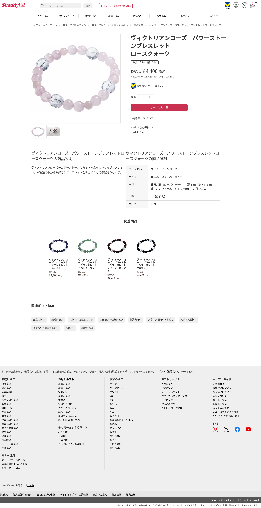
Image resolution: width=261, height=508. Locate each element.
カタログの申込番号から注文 (118, 6)
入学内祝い (43, 16)
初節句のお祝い (10, 400)
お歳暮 (113, 424)
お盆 (112, 408)
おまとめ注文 (168, 404)
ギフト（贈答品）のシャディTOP (176, 371)
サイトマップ (67, 494)
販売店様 (130, 494)
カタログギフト (67, 16)
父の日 (113, 400)
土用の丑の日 (117, 444)
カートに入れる (159, 107)
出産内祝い (90, 16)
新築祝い (6, 404)
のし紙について (221, 400)
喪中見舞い (115, 448)
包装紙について (221, 404)
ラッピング (167, 400)
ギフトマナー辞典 (11, 468)
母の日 (113, 396)
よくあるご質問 (221, 408)
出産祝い (185, 16)
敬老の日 (114, 416)
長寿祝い (6, 412)
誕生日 (5, 396)
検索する (42, 6)
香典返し (161, 16)
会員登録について (222, 388)
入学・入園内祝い (67, 408)
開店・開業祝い (10, 428)
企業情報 (83, 494)
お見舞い (63, 436)
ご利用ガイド (220, 384)
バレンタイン (117, 388)
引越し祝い (7, 408)
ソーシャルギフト (170, 392)
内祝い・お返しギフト (81, 319)
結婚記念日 (87, 328)
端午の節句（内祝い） (69, 420)
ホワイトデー (117, 392)
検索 (88, 5)
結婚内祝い (114, 16)
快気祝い (137, 16)
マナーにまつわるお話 (13, 460)
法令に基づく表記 (45, 494)
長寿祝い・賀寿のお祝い (46, 328)
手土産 (113, 384)
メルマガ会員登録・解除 (225, 412)
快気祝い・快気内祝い (111, 319)
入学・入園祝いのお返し (161, 319)
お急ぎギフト (168, 388)
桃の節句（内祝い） (68, 416)
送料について (139, 132)
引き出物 (63, 432)
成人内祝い (64, 412)
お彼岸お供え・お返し (121, 420)
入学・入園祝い (188, 319)
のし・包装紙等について (145, 127)
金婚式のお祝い (10, 420)
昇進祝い (6, 436)
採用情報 (116, 494)
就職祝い (6, 448)
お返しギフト (66, 379)
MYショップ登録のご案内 (226, 416)
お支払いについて (222, 392)
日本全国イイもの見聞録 (71, 444)
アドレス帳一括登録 (171, 408)
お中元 (113, 404)
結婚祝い (6, 388)
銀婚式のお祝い (10, 424)
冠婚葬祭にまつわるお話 (14, 464)
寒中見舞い (115, 436)
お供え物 (63, 440)
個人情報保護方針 (22, 494)
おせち (113, 440)
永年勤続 (6, 440)
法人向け (213, 16)
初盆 (112, 412)
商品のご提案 (100, 494)
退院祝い (6, 432)
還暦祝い (70, 328)
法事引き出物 (65, 404)
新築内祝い (135, 319)
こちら (30, 485)
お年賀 (113, 432)
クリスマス (115, 428)
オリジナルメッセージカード (176, 396)
